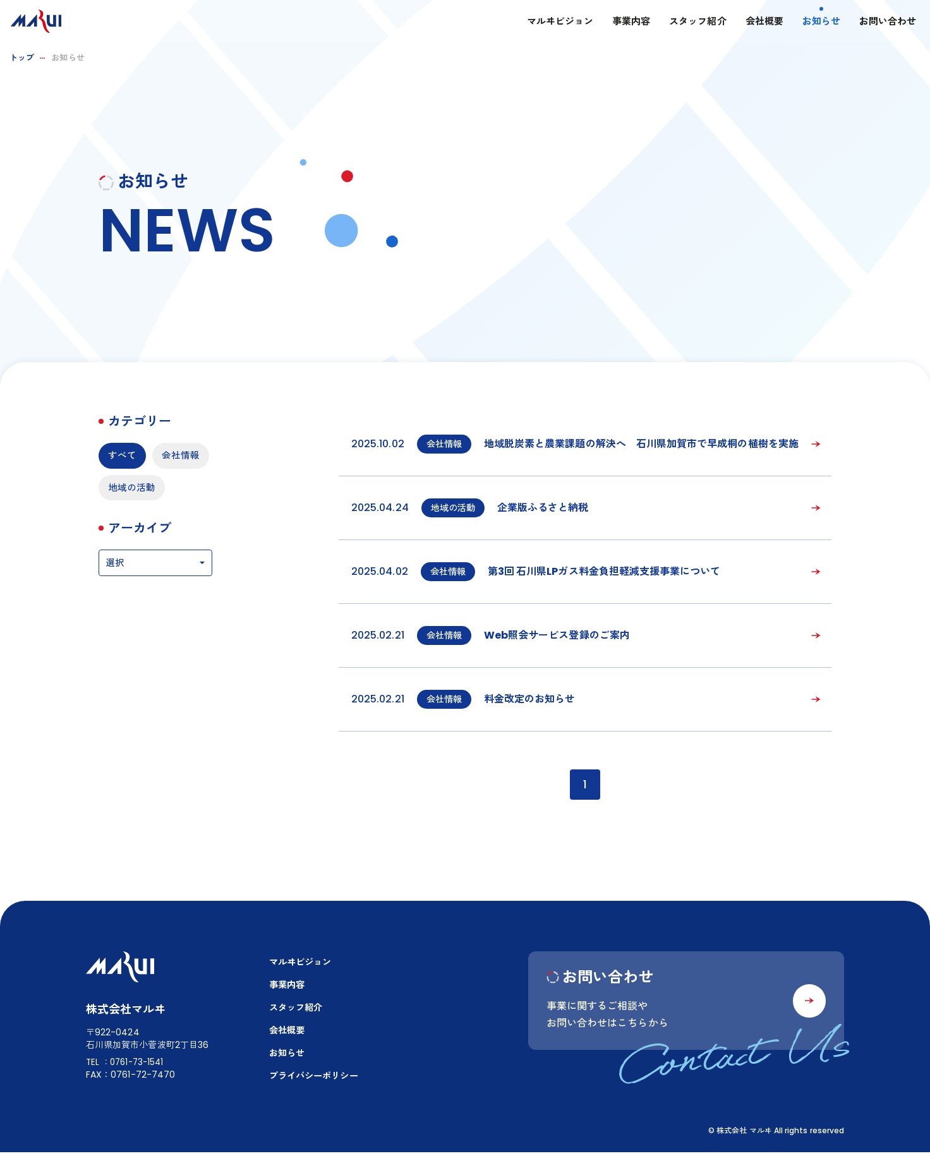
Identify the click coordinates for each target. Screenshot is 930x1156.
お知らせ (809, 22)
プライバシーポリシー (317, 1080)
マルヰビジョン (548, 22)
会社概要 (752, 22)
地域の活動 (133, 522)
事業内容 (620, 22)
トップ (21, 58)
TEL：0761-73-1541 (127, 1064)
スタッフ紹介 (686, 22)
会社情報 (128, 489)
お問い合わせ (876, 22)
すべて (123, 456)
